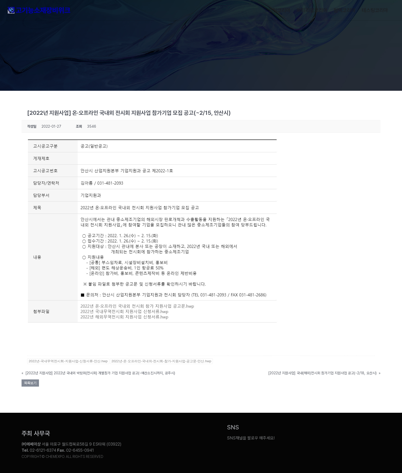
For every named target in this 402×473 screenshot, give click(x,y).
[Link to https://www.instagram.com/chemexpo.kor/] (354, 434)
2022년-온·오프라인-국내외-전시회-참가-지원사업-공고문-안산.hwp (161, 361)
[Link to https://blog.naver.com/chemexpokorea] (315, 434)
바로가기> (35, 346)
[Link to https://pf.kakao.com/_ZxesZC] (373, 434)
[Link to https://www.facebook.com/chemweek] (335, 434)
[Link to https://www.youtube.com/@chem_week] (296, 434)
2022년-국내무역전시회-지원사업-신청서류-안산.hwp (68, 361)
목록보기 (30, 383)
